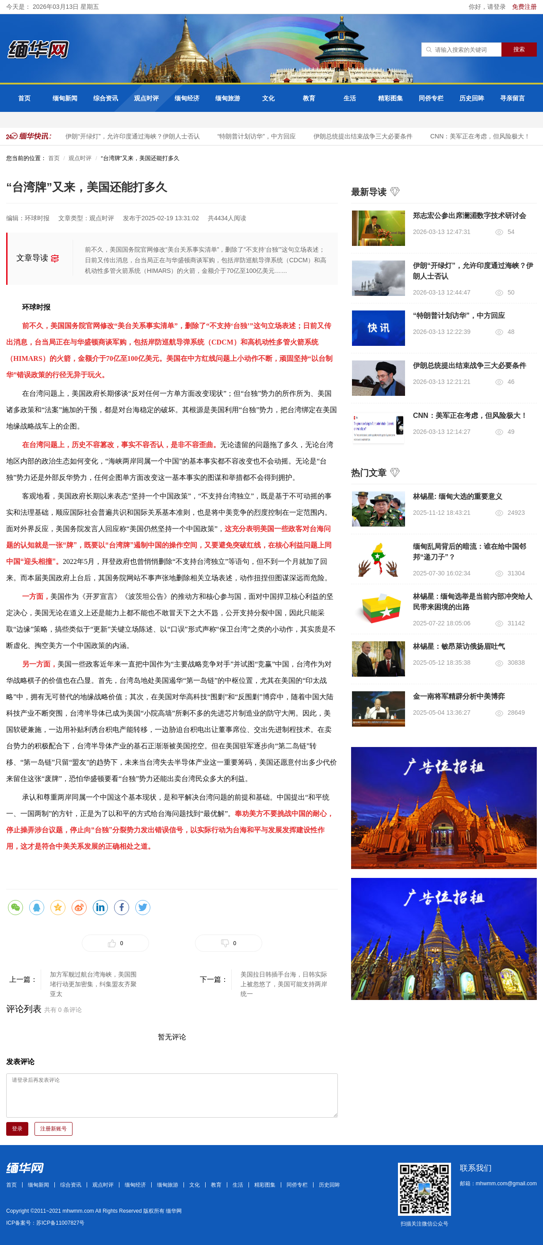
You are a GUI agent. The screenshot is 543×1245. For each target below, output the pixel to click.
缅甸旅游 (227, 98)
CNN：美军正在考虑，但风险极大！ (482, 136)
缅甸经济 (187, 98)
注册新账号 (53, 1129)
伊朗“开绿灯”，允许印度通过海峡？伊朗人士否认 (134, 136)
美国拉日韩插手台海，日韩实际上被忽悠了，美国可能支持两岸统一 (284, 980)
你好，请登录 (488, 6)
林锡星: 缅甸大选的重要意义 (457, 496)
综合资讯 (105, 98)
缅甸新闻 (65, 98)
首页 (24, 98)
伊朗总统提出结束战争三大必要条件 (364, 136)
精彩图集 (390, 98)
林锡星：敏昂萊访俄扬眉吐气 (459, 646)
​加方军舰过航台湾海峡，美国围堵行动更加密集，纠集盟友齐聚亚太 (93, 980)
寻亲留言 (512, 98)
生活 (350, 98)
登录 (17, 1129)
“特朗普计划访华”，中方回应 (258, 136)
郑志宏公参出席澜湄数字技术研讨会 (469, 215)
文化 (268, 98)
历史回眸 (471, 98)
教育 (309, 98)
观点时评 (146, 98)
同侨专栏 (431, 98)
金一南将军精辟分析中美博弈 (459, 696)
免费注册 (524, 6)
